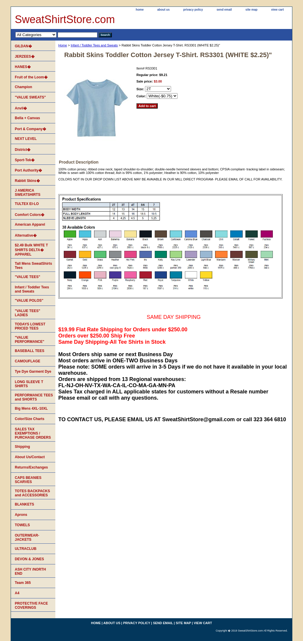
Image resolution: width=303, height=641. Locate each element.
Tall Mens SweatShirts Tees (33, 265)
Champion (23, 87)
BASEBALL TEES (29, 351)
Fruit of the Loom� (31, 77)
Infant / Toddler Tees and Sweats (94, 45)
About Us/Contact (30, 457)
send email (224, 9)
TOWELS (22, 525)
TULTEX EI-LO (27, 204)
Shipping (22, 447)
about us (163, 9)
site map (252, 9)
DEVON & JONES (29, 559)
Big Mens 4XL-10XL (31, 408)
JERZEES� (25, 56)
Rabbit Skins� (27, 181)
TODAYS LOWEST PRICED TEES (30, 326)
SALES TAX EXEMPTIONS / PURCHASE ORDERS (33, 433)
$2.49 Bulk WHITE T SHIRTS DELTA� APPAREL (31, 249)
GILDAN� (23, 46)
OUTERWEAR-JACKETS (27, 537)
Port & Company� (30, 129)
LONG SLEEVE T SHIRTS (29, 384)
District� (22, 150)
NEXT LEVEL (26, 139)
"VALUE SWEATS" (30, 97)
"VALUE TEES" (27, 277)
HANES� (23, 67)
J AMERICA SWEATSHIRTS (27, 192)
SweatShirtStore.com (65, 19)
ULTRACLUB (25, 549)
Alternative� (26, 235)
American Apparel (30, 224)
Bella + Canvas (27, 118)
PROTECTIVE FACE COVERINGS (31, 605)
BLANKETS (24, 504)
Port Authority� (28, 170)
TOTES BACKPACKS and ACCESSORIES (32, 493)
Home (62, 45)
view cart (277, 9)
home (140, 9)
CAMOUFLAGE (27, 361)
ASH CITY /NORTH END (30, 571)
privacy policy (193, 9)
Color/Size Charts (29, 419)
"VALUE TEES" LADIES (27, 313)
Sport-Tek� (25, 160)
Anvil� (21, 108)
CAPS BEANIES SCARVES (28, 480)
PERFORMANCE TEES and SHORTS (34, 397)
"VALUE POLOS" (29, 300)
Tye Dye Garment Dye (33, 371)
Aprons (21, 515)
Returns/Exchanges (31, 467)
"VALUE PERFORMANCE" (29, 339)
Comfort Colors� (29, 215)
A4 (17, 593)
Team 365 (23, 583)
